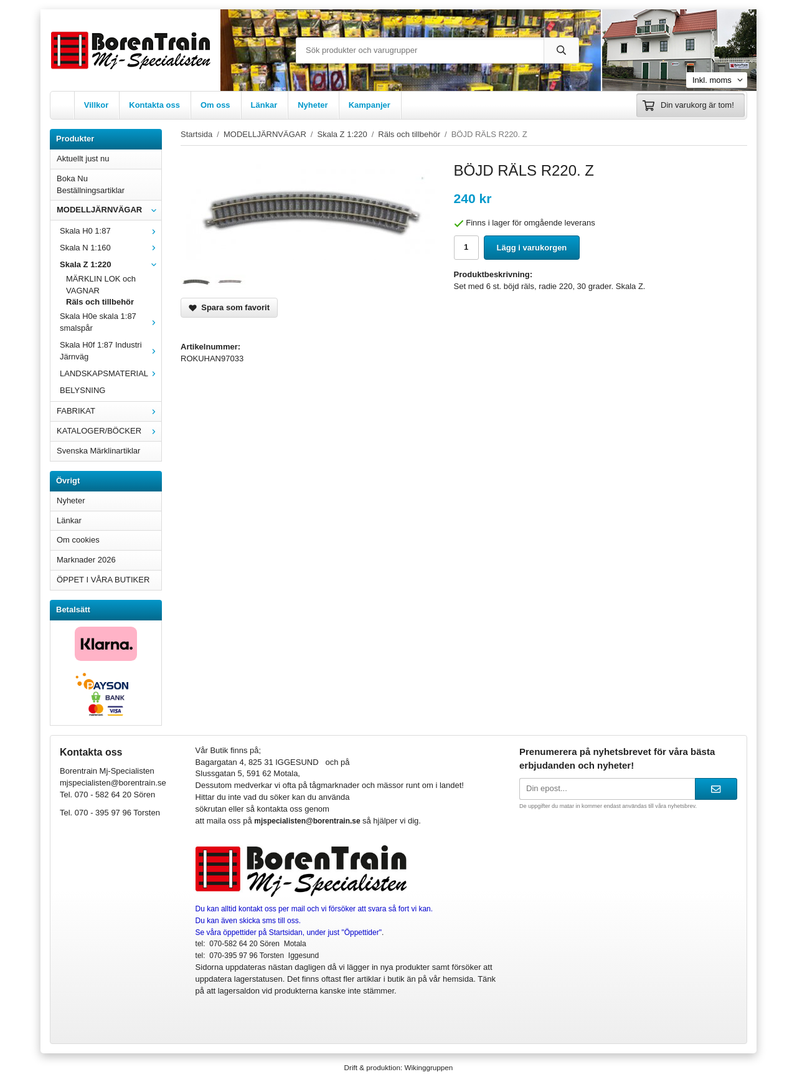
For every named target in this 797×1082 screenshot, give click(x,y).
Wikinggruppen (428, 1067)
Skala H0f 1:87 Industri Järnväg (110, 350)
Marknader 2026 (86, 559)
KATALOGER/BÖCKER (109, 430)
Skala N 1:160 (110, 247)
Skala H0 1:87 (110, 230)
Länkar (264, 105)
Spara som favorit (229, 307)
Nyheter (313, 105)
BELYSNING (82, 390)
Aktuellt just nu (83, 158)
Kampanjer (369, 105)
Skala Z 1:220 (110, 264)
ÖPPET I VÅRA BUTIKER (103, 579)
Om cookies (78, 539)
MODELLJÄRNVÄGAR (109, 209)
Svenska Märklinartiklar (98, 450)
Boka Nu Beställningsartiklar (91, 184)
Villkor (96, 105)
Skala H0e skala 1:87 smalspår (110, 322)
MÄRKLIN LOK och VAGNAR (101, 284)
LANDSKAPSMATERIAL (110, 373)
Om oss (215, 105)
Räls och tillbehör (100, 301)
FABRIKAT (109, 410)
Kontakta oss (154, 105)
